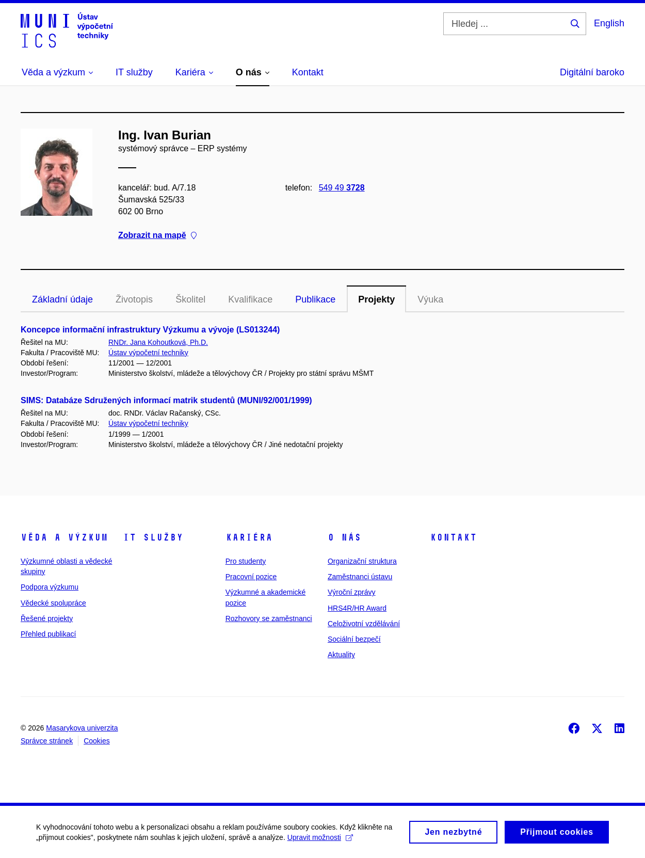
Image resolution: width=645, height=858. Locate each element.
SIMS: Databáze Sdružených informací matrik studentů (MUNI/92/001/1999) (166, 400)
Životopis (134, 299)
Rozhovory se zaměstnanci (268, 618)
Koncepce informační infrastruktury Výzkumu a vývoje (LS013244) (150, 329)
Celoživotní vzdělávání (364, 623)
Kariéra (248, 537)
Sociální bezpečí (354, 639)
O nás (344, 537)
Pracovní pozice (251, 577)
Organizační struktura (362, 561)
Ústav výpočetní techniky (148, 352)
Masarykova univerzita (82, 728)
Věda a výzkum (64, 537)
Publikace (315, 299)
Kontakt (453, 537)
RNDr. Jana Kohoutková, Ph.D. (158, 342)
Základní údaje (62, 299)
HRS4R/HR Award (357, 608)
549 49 (342, 187)
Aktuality (341, 654)
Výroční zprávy (352, 592)
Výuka (430, 299)
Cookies (97, 741)
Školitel (190, 299)
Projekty (376, 299)
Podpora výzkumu (49, 587)
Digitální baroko (592, 72)
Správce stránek (47, 741)
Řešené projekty (47, 618)
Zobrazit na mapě (157, 235)
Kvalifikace (250, 299)
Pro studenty (245, 561)
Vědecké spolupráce (53, 603)
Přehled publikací (48, 634)
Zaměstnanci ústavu (360, 577)
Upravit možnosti (320, 840)
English (609, 23)
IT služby (153, 537)
